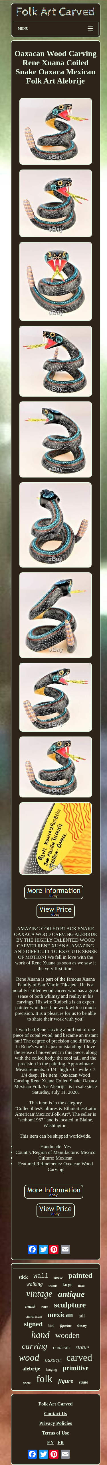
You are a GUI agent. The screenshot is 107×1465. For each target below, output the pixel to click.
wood (29, 1357)
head (81, 1285)
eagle (83, 1382)
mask (30, 1306)
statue (82, 1347)
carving (34, 1345)
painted (80, 1275)
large (67, 1284)
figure (65, 1381)
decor (58, 1277)
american (34, 1316)
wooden (67, 1335)
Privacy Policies (55, 1423)
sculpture (70, 1304)
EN (50, 1442)
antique (71, 1294)
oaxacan (61, 1347)
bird (51, 1325)
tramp (53, 1285)
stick (23, 1277)
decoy (82, 1325)
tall (82, 1316)
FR (60, 1442)
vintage (39, 1294)
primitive (76, 1368)
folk (44, 1378)
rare (44, 1307)
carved (79, 1357)
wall (41, 1276)
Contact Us (55, 1413)
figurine (66, 1326)
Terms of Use (55, 1433)
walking (35, 1284)
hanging (51, 1370)
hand (40, 1334)
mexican (60, 1315)
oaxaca (53, 1360)
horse (27, 1383)
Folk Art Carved (56, 1404)
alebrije (31, 1369)
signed (33, 1324)
